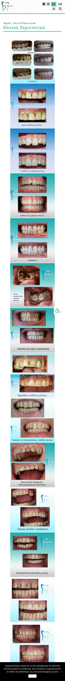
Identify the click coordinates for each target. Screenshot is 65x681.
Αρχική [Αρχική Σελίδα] (7, 23)
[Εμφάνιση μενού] (53, 8)
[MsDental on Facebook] (44, 4)
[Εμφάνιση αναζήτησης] (60, 8)
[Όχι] (61, 671)
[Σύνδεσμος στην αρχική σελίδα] (7, 6)
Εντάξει (32, 676)
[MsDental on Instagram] (48, 4)
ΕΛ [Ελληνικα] (53, 4)
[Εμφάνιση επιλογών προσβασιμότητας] (58, 310)
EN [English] (60, 4)
